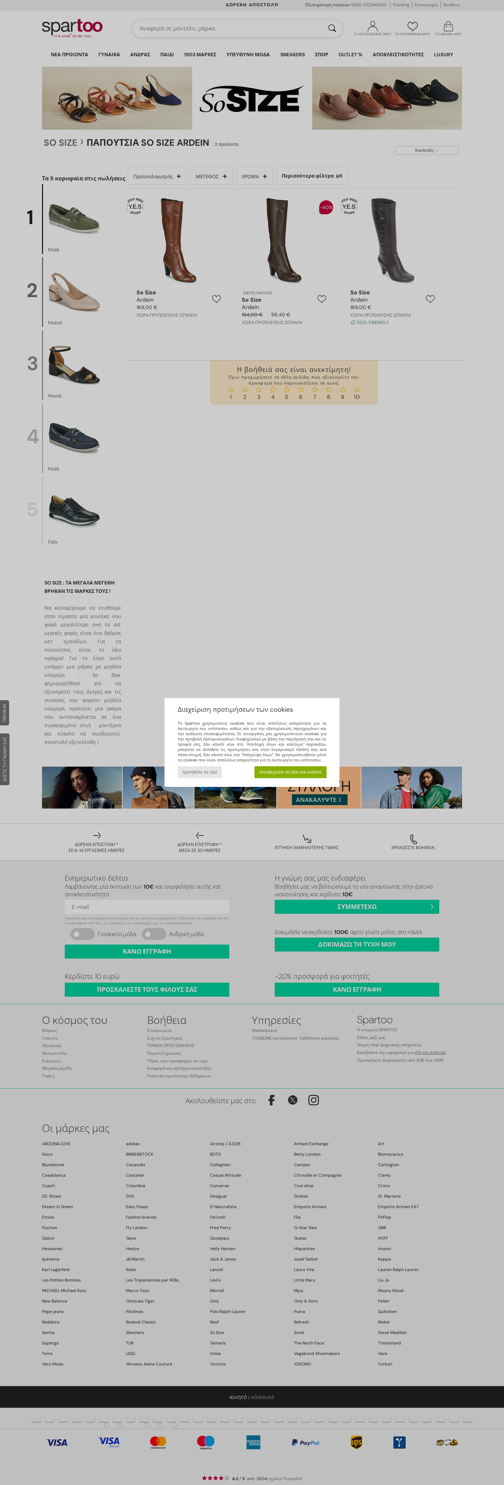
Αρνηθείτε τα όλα (199, 772)
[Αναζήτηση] (332, 28)
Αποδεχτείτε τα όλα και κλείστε (290, 772)
